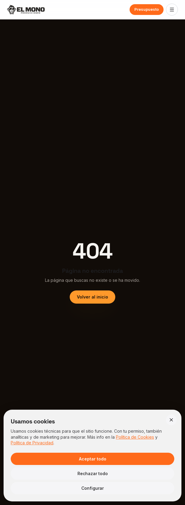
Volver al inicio (92, 296)
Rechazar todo (92, 473)
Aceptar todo (92, 458)
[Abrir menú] (172, 10)
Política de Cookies (135, 437)
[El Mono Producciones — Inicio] (26, 9)
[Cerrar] (171, 419)
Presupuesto (146, 9)
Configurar (92, 488)
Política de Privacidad (32, 442)
